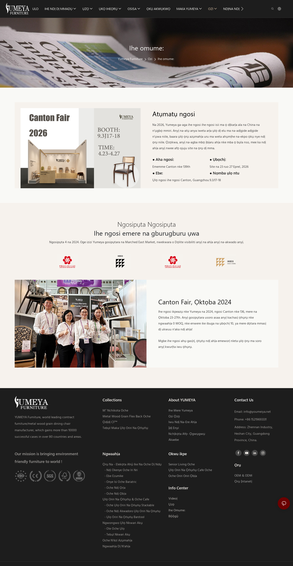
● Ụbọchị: (218, 159)
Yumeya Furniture (130, 59)
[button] (242, 9)
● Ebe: (157, 172)
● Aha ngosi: (163, 159)
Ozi (150, 59)
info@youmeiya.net (257, 412)
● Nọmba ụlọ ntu (224, 172)
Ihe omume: (166, 59)
